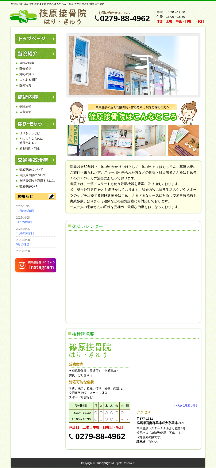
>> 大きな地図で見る (186, 405)
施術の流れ (26, 74)
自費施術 (25, 112)
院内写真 (25, 85)
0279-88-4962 (125, 18)
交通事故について (31, 169)
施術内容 (35, 97)
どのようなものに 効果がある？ (31, 140)
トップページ (35, 39)
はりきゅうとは (29, 133)
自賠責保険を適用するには (37, 180)
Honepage (103, 463)
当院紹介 (35, 53)
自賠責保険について (32, 175)
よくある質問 (28, 79)
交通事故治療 (35, 160)
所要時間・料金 (29, 148)
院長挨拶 (25, 68)
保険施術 (25, 106)
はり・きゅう (35, 123)
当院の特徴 (26, 63)
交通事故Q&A (28, 186)
